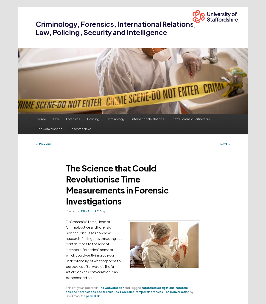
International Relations (148, 119)
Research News (81, 129)
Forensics (73, 119)
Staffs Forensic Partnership (190, 119)
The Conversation (49, 129)
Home (41, 119)
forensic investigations (158, 288)
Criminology (115, 119)
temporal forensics (149, 292)
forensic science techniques (98, 292)
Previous (44, 144)
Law (56, 119)
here (91, 277)
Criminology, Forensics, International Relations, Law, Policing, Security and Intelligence (116, 28)
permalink (93, 296)
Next (225, 144)
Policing (93, 119)
